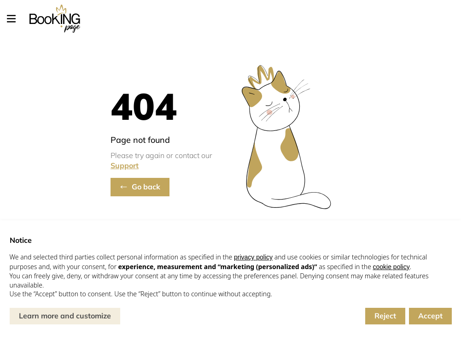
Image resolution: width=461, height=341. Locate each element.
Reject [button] (385, 315)
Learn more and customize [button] (65, 315)
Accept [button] (430, 315)
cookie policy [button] (391, 266)
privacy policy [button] (253, 257)
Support (125, 165)
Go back (146, 186)
